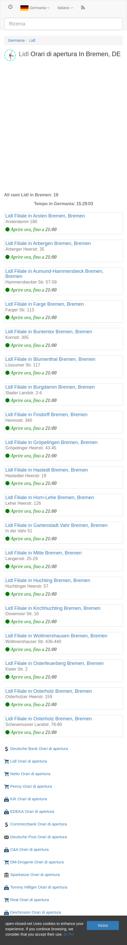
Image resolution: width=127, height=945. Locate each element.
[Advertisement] (63, 126)
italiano (65, 8)
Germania (34, 8)
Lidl (32, 40)
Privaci (9, 940)
